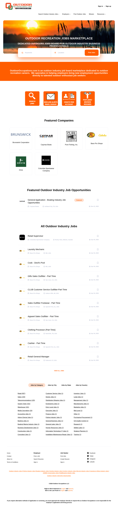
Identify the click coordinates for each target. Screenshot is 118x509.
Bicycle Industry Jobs (83, 471)
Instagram (92, 459)
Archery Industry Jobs (69, 471)
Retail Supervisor (35, 236)
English (63, 488)
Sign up (108, 6)
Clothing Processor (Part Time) (41, 330)
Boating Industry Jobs (42, 471)
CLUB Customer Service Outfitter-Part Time (47, 289)
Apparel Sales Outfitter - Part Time (43, 316)
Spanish (71, 488)
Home (8, 453)
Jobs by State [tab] (66, 385)
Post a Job (37, 456)
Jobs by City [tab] (52, 385)
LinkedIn (92, 462)
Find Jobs (91, 52)
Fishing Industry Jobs (29, 471)
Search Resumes (39, 459)
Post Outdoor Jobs (80, 14)
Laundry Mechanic (36, 249)
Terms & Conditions (12, 462)
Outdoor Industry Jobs (15, 471)
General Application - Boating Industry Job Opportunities (47, 201)
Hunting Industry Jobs (56, 471)
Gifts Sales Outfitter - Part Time (42, 276)
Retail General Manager (38, 356)
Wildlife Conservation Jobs (50, 473)
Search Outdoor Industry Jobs (48, 14)
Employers (65, 14)
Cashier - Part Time (36, 343)
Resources (100, 14)
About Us (9, 459)
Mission (91, 14)
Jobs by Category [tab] (37, 385)
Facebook (92, 453)
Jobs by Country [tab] (81, 385)
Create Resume (64, 459)
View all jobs (59, 370)
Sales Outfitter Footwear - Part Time (44, 303)
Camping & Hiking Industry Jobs (99, 471)
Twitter (91, 456)
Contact (9, 456)
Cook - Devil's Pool (36, 263)
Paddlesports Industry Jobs (67, 473)
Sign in (100, 6)
